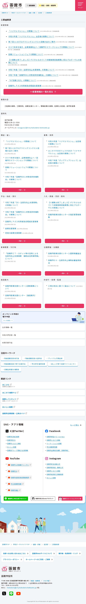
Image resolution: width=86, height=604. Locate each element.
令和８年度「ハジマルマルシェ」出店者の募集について (31, 36)
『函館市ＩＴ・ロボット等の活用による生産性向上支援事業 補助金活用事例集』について (22, 256)
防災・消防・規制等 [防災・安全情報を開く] (47, 5)
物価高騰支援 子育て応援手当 (15, 364)
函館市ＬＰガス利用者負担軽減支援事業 (24, 85)
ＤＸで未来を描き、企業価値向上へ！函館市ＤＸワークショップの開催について (41, 47)
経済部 (40, 13)
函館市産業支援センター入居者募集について (21, 287)
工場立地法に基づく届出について (62, 285)
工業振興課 (48, 13)
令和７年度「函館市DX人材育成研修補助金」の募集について (33, 75)
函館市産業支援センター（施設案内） (20, 295)
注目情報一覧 (7, 327)
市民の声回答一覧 (9, 335)
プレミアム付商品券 (55, 358)
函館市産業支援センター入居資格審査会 (64, 253)
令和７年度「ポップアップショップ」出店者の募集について (64, 161)
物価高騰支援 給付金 (11, 358)
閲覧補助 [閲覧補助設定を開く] (31, 5)
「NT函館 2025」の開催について (22, 80)
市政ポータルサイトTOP (18, 13)
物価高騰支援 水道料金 (33, 358)
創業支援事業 (10, 228)
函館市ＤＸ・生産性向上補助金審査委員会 (64, 261)
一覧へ (21, 190)
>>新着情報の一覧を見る (41, 91)
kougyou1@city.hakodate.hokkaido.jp (34, 127)
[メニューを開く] (80, 5)
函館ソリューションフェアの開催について (25, 54)
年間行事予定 (7, 343)
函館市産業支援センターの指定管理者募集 (64, 215)
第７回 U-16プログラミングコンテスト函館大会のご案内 (31, 41)
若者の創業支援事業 (13, 233)
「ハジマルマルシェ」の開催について (24, 31)
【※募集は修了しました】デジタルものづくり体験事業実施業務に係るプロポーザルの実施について (45, 61)
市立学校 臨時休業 (38, 364)
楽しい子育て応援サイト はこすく (63, 364)
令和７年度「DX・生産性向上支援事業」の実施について (31, 69)
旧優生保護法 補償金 (11, 369)
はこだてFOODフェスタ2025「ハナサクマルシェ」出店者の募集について (64, 152)
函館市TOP (5, 13)
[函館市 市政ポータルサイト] (12, 5)
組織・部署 (32, 13)
